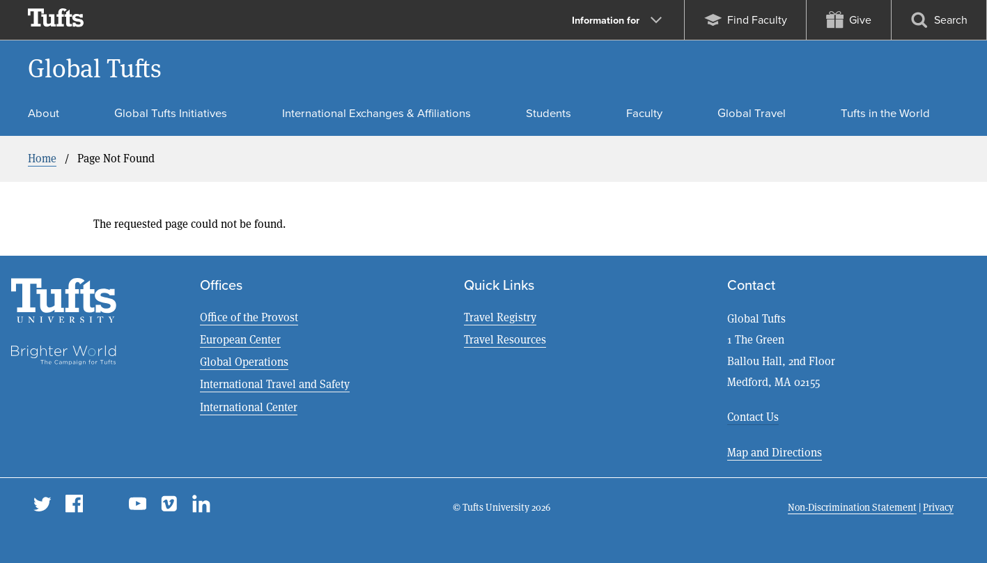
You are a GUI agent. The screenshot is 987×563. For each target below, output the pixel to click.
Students (548, 113)
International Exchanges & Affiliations (376, 113)
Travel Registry (500, 317)
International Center (248, 407)
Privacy (938, 507)
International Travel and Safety (275, 384)
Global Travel (751, 113)
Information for (617, 20)
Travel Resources (505, 339)
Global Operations (244, 362)
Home (42, 158)
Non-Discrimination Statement (852, 507)
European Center (240, 339)
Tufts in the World (885, 113)
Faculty (644, 113)
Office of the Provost (249, 317)
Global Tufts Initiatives (170, 113)
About (43, 113)
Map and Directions (774, 452)
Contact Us (753, 417)
